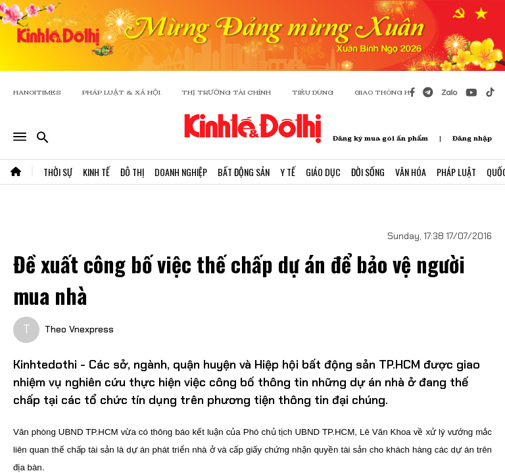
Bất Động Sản (244, 172)
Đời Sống (368, 172)
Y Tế (287, 172)
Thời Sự (57, 172)
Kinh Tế (96, 172)
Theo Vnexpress (79, 329)
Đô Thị (132, 172)
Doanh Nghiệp (181, 172)
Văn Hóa (410, 172)
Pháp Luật (456, 172)
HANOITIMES (37, 92)
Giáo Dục (323, 172)
